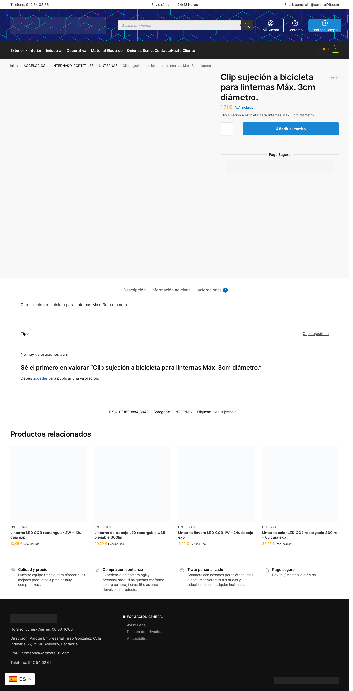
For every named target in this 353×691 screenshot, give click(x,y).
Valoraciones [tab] (213, 287)
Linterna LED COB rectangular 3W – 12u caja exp (45, 532)
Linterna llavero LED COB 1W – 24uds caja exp (215, 532)
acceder (40, 375)
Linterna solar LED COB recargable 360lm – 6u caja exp (299, 532)
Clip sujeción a (316, 330)
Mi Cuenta (271, 26)
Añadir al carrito (291, 126)
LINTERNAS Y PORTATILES (72, 63)
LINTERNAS (108, 63)
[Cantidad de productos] (227, 126)
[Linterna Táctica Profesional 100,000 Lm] (336, 74)
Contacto (295, 26)
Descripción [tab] (134, 287)
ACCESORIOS (34, 63)
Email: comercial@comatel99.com (312, 4)
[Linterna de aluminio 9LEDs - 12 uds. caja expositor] (331, 74)
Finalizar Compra (324, 26)
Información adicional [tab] (171, 287)
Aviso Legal (137, 622)
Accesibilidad (139, 635)
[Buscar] (247, 25)
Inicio (14, 63)
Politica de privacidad (146, 629)
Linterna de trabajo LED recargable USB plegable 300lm (129, 532)
